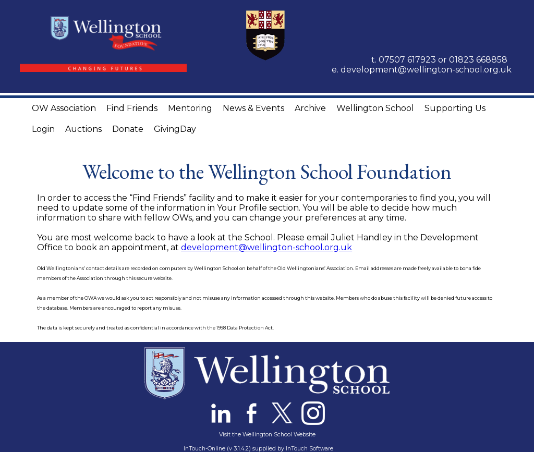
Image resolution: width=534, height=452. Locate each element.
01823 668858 (478, 60)
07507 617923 (407, 60)
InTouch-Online (204, 448)
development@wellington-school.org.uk (426, 70)
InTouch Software (309, 448)
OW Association (64, 108)
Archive (310, 108)
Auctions (83, 129)
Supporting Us (455, 108)
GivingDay (175, 129)
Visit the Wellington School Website (267, 434)
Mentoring (190, 108)
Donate (127, 129)
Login (43, 129)
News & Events (253, 108)
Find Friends (131, 108)
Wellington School (375, 108)
